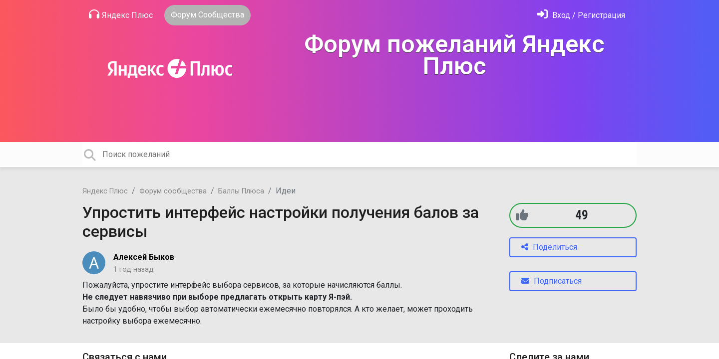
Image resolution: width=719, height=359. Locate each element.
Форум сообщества (173, 191)
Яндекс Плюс (121, 14)
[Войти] (581, 15)
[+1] (522, 215)
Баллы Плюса (241, 191)
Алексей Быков (143, 257)
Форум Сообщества (207, 14)
